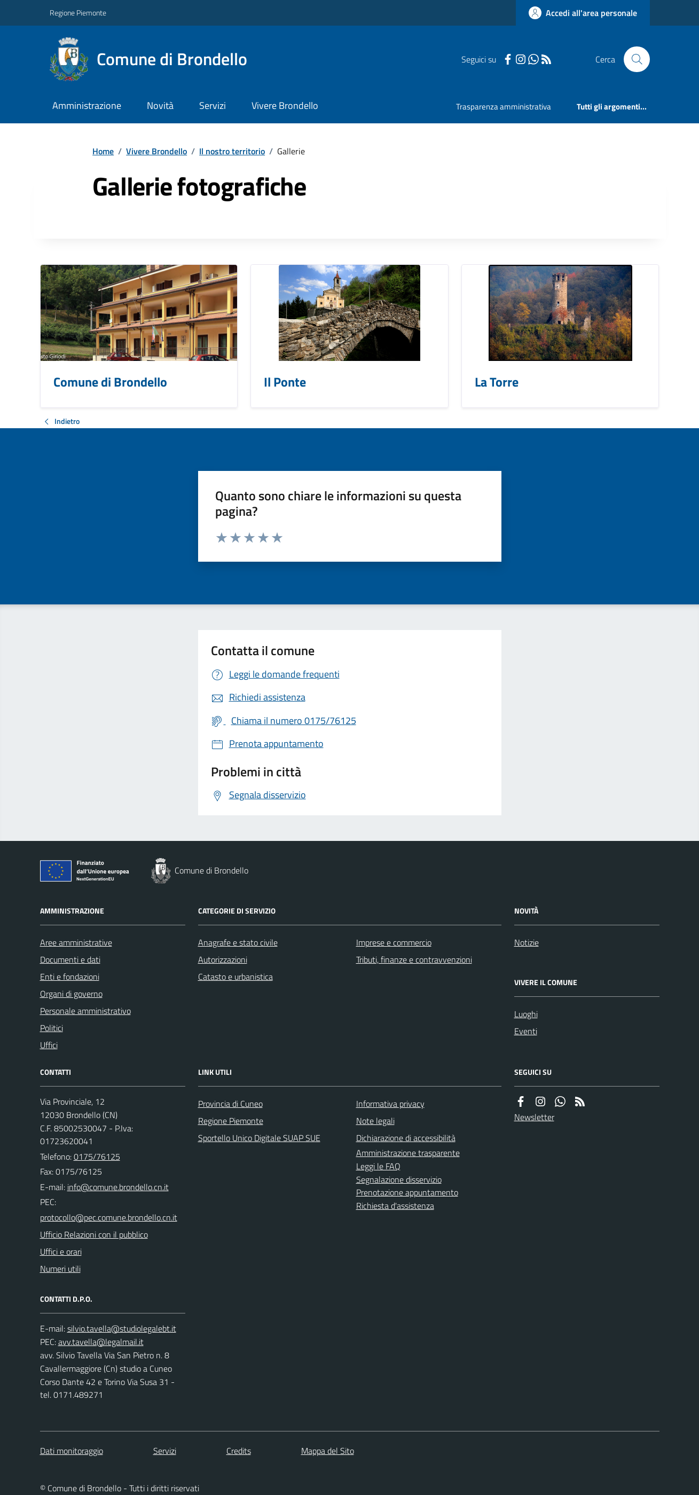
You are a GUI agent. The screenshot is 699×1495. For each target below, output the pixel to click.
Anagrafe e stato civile (238, 942)
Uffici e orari (61, 1251)
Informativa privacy (390, 1103)
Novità (160, 105)
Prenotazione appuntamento (407, 1192)
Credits (238, 1450)
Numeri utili (60, 1268)
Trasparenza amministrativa (503, 106)
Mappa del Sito (327, 1450)
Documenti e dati (70, 959)
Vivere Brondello (285, 105)
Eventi (525, 1031)
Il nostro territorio (232, 151)
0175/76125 (97, 1156)
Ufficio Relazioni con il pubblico (94, 1234)
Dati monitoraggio (71, 1450)
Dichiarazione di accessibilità (405, 1137)
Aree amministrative (76, 942)
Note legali (375, 1120)
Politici (51, 1027)
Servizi (212, 105)
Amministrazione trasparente (408, 1152)
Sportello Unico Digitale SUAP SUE (259, 1137)
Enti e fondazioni (69, 976)
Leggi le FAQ (378, 1166)
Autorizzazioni (222, 959)
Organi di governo (71, 993)
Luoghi (526, 1014)
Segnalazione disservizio (399, 1179)
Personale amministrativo (85, 1010)
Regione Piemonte (78, 12)
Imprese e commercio (393, 942)
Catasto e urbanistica (235, 976)
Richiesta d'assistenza (395, 1205)
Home (103, 151)
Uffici (49, 1044)
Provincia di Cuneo (230, 1103)
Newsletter (534, 1117)
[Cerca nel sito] (632, 59)
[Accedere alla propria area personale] (583, 13)
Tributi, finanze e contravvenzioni (414, 959)
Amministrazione (86, 105)
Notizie (526, 942)
